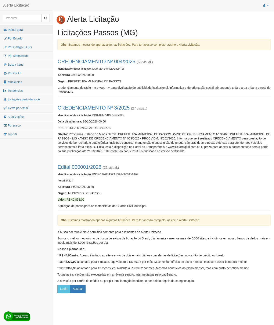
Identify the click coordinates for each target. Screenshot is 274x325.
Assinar (78, 288)
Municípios (12, 82)
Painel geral (13, 29)
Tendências (13, 90)
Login (63, 288)
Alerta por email (15, 108)
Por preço (12, 125)
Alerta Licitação (16, 5)
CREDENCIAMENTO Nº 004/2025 (96, 61)
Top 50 (10, 134)
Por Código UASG (17, 47)
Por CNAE (12, 73)
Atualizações (14, 116)
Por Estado (12, 38)
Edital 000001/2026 (79, 167)
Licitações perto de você (21, 99)
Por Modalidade (16, 56)
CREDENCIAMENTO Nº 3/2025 (94, 108)
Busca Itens (13, 64)
